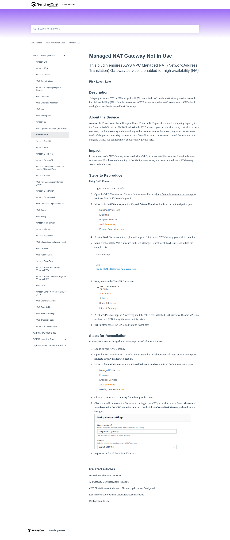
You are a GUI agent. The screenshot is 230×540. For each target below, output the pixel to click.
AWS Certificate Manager (47, 103)
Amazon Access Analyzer (47, 326)
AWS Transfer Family (45, 320)
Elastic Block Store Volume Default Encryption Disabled (116, 494)
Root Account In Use (99, 501)
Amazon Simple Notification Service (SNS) (51, 293)
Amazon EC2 (42, 135)
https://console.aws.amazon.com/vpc (175, 194)
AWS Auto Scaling (44, 255)
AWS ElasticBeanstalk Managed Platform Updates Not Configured (122, 488)
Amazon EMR (42, 147)
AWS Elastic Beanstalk (46, 301)
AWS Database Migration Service (50, 204)
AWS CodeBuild (43, 307)
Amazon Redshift (43, 141)
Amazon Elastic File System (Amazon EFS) (48, 268)
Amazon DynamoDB (45, 160)
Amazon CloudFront (44, 154)
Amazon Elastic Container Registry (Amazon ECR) (51, 277)
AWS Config (41, 210)
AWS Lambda (42, 248)
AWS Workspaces (43, 115)
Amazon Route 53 (43, 176)
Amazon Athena (43, 229)
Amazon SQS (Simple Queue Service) (48, 88)
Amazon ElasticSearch (45, 197)
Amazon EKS (41, 62)
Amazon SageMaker (45, 236)
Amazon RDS (42, 68)
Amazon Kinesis (43, 75)
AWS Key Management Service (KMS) (49, 183)
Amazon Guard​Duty (44, 261)
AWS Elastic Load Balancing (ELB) (51, 242)
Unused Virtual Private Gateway (105, 475)
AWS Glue (40, 285)
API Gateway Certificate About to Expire (109, 482)
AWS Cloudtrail (42, 96)
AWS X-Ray (41, 216)
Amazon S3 (41, 122)
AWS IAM (40, 109)
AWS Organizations (44, 81)
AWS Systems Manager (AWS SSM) (51, 128)
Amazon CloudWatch (45, 191)
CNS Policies (69, 4)
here (151, 139)
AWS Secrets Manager (46, 313)
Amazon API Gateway (45, 223)
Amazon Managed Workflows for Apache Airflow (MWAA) (50, 168)
